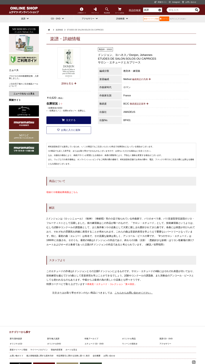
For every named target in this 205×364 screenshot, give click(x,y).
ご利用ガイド (81, 10)
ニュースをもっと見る (23, 93)
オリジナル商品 (129, 338)
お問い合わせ (189, 2)
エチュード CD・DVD (94, 344)
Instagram (174, 2)
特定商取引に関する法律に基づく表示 (73, 356)
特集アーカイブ (91, 338)
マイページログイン (39, 350)
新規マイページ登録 (151, 19)
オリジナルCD (16, 344)
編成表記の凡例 (142, 79)
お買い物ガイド (16, 356)
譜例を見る (68, 83)
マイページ (95, 10)
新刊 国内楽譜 (16, 338)
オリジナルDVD (54, 344)
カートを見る (119, 10)
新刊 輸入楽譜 (53, 338)
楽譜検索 (59, 30)
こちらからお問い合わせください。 (134, 292)
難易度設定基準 (139, 103)
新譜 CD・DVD (166, 338)
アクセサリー (165, 344)
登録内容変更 (56, 350)
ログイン (164, 19)
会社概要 (96, 356)
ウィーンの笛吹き (130, 344)
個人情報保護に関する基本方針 (40, 356)
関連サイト (161, 2)
